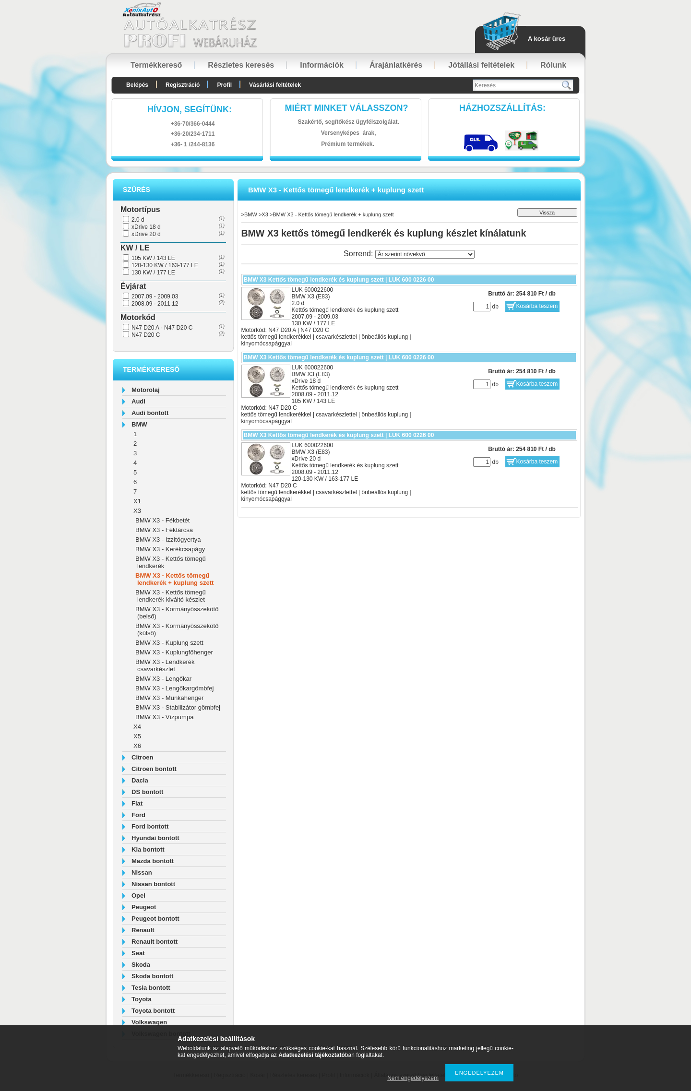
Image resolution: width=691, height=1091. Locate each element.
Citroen (142, 757)
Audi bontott (149, 412)
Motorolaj (145, 389)
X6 (137, 745)
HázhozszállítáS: (502, 108)
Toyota (141, 999)
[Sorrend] (425, 254)
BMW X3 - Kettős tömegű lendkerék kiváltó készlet (170, 596)
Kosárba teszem (537, 306)
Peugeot (143, 907)
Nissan (141, 872)
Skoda (140, 964)
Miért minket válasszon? (346, 108)
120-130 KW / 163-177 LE (164, 265)
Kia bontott (148, 849)
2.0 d (137, 219)
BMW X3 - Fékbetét (162, 520)
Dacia (139, 780)
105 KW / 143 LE (153, 258)
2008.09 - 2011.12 (154, 303)
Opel (138, 895)
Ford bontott (149, 826)
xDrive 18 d (146, 227)
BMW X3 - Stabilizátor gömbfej (177, 707)
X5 (137, 736)
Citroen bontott (154, 768)
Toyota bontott (153, 1010)
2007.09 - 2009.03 (154, 296)
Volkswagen (149, 1022)
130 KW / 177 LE (153, 272)
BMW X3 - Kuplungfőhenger (174, 652)
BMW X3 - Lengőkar (163, 678)
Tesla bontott (150, 987)
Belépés (137, 85)
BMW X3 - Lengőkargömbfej (174, 688)
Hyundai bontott (155, 838)
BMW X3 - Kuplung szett (169, 642)
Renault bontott (154, 941)
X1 (137, 501)
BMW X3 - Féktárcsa (164, 530)
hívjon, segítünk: (189, 109)
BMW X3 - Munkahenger (169, 697)
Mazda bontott (152, 861)
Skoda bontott (152, 976)
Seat (137, 953)
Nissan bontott (153, 884)
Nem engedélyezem (413, 1078)
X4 (137, 726)
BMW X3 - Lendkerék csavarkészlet (165, 665)
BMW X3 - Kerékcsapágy (170, 549)
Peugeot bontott (155, 918)
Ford (138, 814)
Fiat (137, 803)
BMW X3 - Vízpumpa (164, 717)
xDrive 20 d (146, 234)
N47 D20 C (145, 335)
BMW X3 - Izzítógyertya (168, 539)
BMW (139, 424)
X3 (137, 510)
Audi (138, 401)
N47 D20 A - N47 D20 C (161, 327)
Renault (143, 930)
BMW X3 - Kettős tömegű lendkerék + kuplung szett (174, 579)
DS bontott (147, 791)
